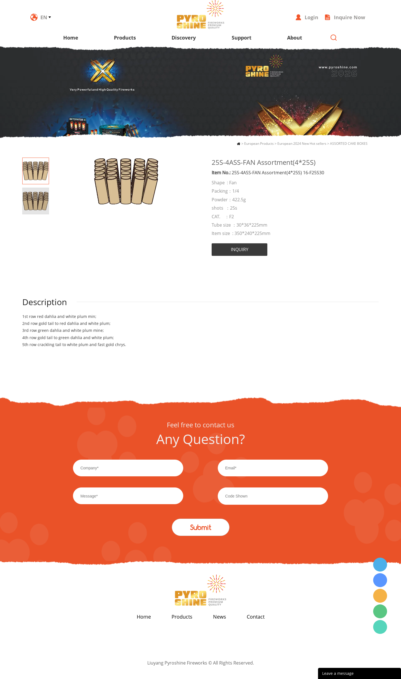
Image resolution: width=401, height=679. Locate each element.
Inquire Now (349, 17)
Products (125, 37)
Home (70, 37)
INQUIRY (239, 249)
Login (311, 17)
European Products (259, 143)
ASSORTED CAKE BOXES (349, 143)
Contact (256, 616)
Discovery (184, 37)
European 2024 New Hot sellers (301, 143)
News (219, 616)
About (294, 37)
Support (241, 37)
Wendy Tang (380, 565)
